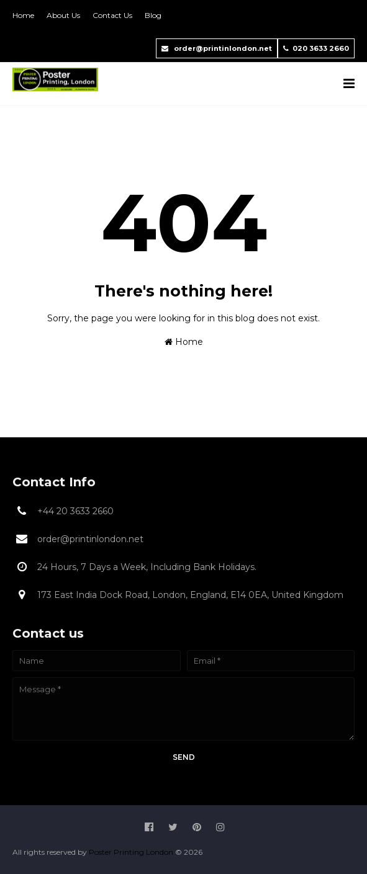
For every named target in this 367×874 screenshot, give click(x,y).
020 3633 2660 (316, 48)
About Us (63, 15)
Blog (153, 15)
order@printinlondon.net (216, 48)
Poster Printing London (132, 852)
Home (23, 15)
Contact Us (112, 15)
